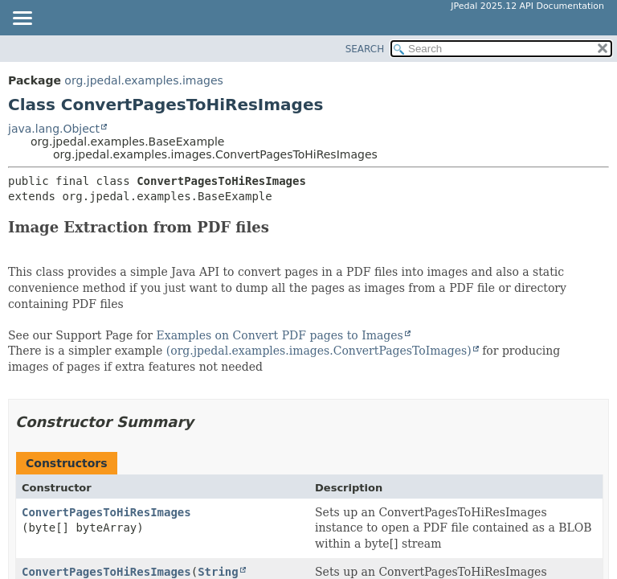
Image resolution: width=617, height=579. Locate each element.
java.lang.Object (54, 128)
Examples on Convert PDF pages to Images (280, 335)
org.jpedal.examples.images (143, 80)
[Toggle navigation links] (21, 19)
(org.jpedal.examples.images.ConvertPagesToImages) (319, 350)
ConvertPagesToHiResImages (106, 512)
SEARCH (365, 49)
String (218, 571)
